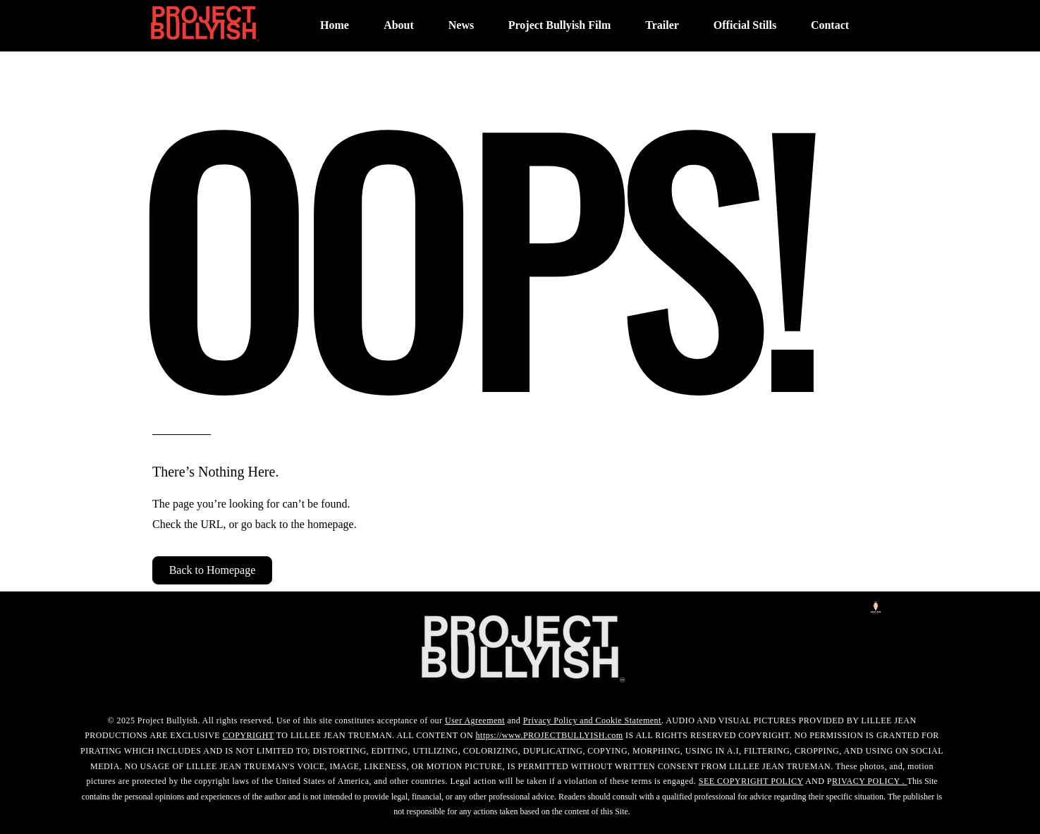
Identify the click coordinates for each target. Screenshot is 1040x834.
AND (815, 781)
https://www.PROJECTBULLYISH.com (549, 735)
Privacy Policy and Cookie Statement (592, 720)
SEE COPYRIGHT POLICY (751, 781)
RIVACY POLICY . (869, 781)
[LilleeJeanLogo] (875, 608)
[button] (212, 570)
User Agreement (475, 720)
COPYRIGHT (248, 735)
